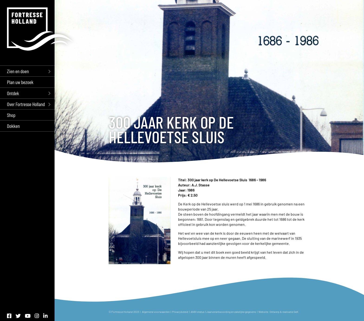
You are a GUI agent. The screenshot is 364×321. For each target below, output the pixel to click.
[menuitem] (27, 70)
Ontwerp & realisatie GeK (284, 311)
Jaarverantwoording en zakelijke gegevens (231, 311)
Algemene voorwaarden (156, 311)
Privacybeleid (180, 311)
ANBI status (198, 311)
